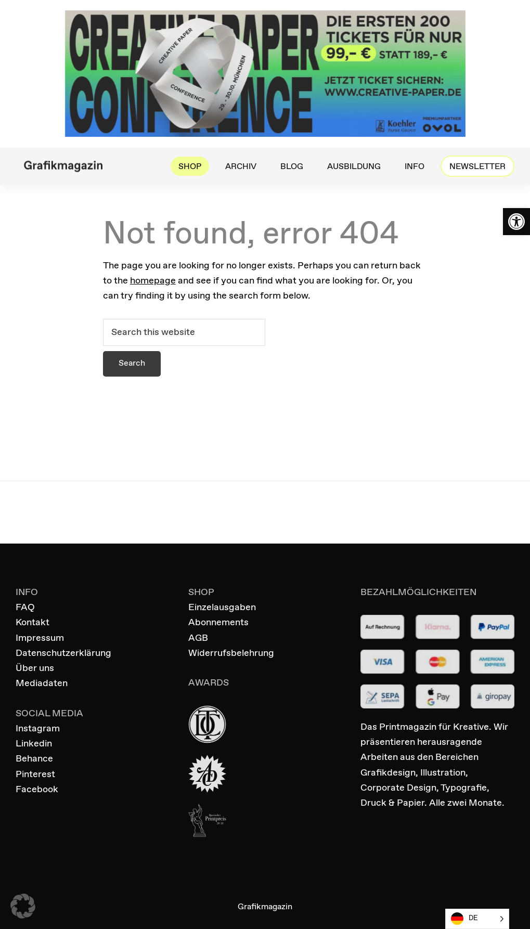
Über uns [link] (35, 668)
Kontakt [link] (32, 622)
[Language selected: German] (477, 919)
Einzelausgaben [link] (222, 607)
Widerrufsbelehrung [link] (231, 653)
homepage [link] (153, 281)
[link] (516, 221)
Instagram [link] (38, 728)
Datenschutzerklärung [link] (63, 653)
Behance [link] (34, 759)
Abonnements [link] (218, 622)
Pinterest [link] (35, 774)
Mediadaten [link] (42, 683)
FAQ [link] (25, 607)
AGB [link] (198, 638)
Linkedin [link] (34, 744)
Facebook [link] (37, 789)
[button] (23, 906)
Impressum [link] (40, 638)
